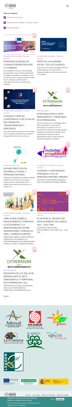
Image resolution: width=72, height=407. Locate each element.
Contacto (28, 395)
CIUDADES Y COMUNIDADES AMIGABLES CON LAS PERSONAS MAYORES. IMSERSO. (52, 173)
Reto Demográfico (13, 28)
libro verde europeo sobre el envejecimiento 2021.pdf (34, 192)
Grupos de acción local (14, 17)
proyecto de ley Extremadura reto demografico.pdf (34, 249)
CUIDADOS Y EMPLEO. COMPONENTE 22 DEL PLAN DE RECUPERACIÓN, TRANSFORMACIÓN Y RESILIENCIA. (19, 122)
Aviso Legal (36, 395)
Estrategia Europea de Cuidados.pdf (34, 35)
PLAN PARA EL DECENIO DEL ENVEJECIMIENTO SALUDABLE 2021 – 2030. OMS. (52, 221)
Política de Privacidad (48, 395)
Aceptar (52, 399)
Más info (22, 405)
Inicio (11, 6)
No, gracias (60, 399)
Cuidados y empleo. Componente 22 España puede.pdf (34, 90)
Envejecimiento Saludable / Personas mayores (23, 22)
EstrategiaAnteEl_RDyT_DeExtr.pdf (68, 90)
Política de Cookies (62, 395)
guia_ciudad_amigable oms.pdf (68, 144)
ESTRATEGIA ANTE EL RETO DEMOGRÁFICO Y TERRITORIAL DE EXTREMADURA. (52, 117)
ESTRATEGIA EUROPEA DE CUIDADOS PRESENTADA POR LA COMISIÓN (18, 64)
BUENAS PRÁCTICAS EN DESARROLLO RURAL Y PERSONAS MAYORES (15, 171)
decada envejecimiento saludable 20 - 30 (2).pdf (68, 192)
